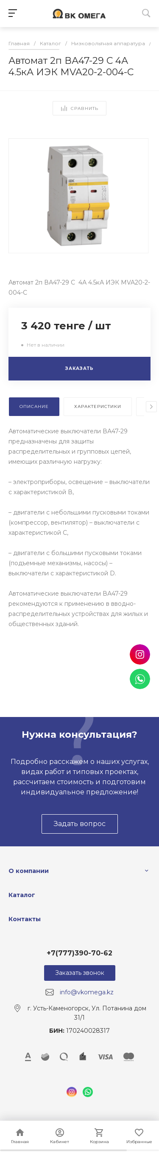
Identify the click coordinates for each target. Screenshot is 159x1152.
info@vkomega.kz (87, 992)
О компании (28, 871)
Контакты (24, 919)
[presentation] (151, 406)
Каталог (21, 895)
